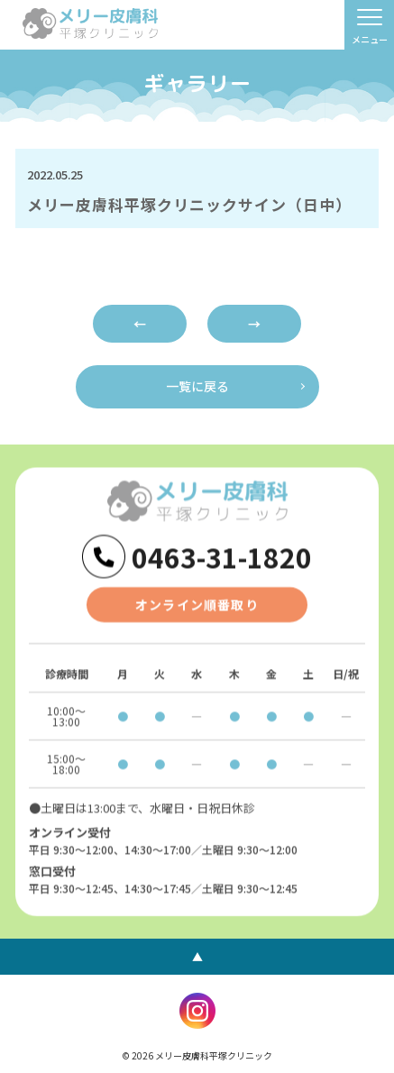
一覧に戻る (197, 386)
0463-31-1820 (222, 557)
